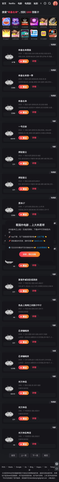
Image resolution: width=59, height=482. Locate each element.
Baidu (10, 467)
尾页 (46, 455)
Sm (45, 467)
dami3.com (38, 241)
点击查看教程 (42, 248)
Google (18, 467)
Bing (31, 467)
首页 (13, 455)
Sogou (38, 467)
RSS (3, 467)
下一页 (35, 455)
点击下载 (40, 237)
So (26, 467)
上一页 (24, 455)
